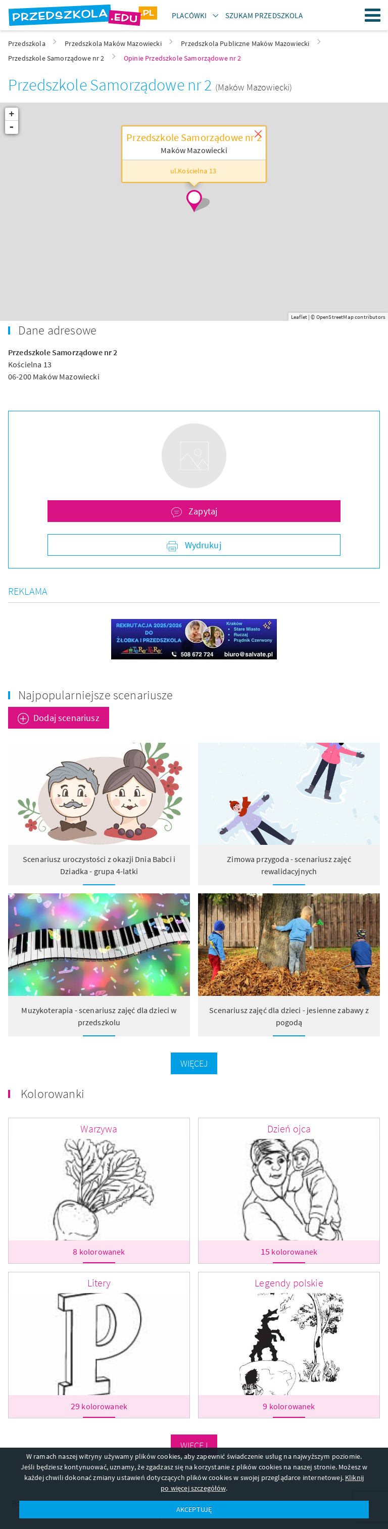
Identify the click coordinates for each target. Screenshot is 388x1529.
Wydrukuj (201, 545)
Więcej (194, 1063)
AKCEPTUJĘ (194, 1509)
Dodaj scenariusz (66, 718)
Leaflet (299, 316)
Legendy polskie (289, 1282)
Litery (99, 1282)
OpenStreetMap (335, 316)
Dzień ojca (289, 1128)
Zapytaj (201, 511)
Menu (373, 15)
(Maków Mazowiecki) (254, 87)
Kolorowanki (52, 1094)
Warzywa (98, 1128)
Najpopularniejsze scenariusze (95, 695)
